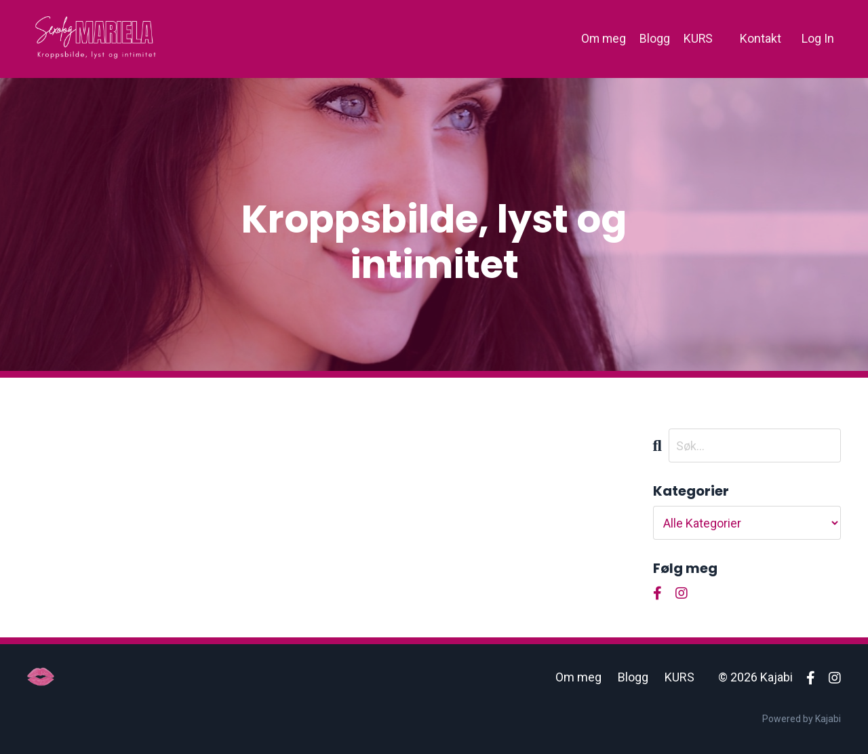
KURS (698, 38)
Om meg (602, 38)
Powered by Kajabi (801, 718)
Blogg (654, 38)
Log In (818, 38)
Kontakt (760, 38)
